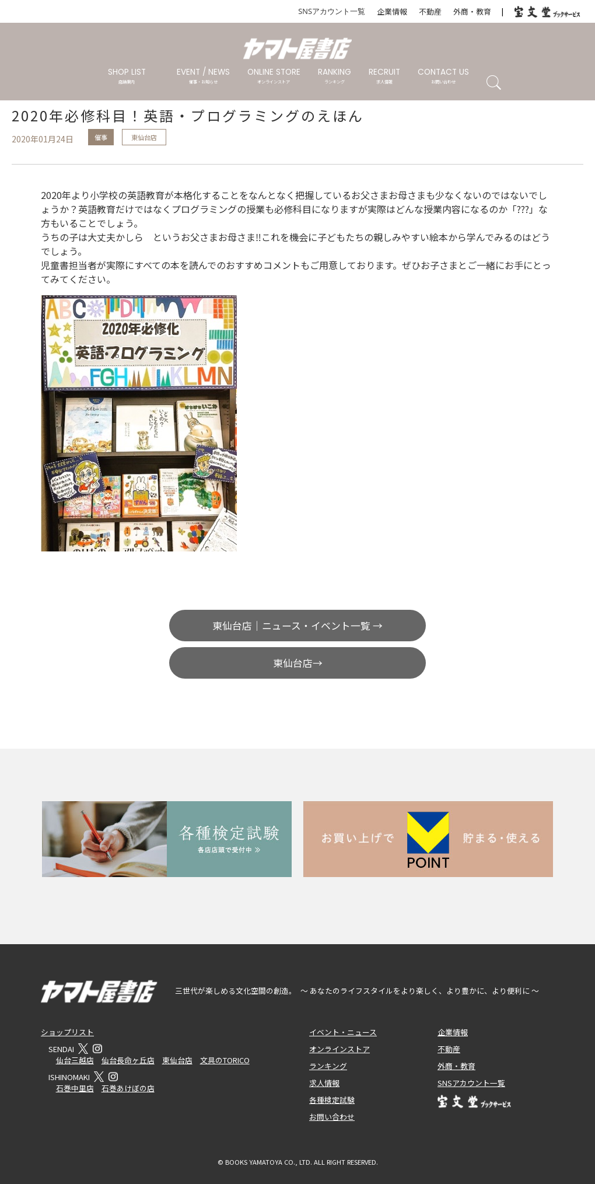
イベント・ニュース (343, 1032)
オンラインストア (339, 1048)
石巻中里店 (75, 1088)
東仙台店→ (298, 663)
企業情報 (392, 11)
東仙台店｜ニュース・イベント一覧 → (297, 626)
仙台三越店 (75, 1060)
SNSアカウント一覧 (331, 11)
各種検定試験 (332, 1099)
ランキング (328, 1065)
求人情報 (324, 1082)
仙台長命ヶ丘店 (128, 1060)
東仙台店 (144, 137)
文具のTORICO (225, 1060)
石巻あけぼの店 (128, 1088)
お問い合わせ (332, 1116)
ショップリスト (67, 1032)
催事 (100, 137)
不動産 (430, 11)
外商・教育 (472, 11)
